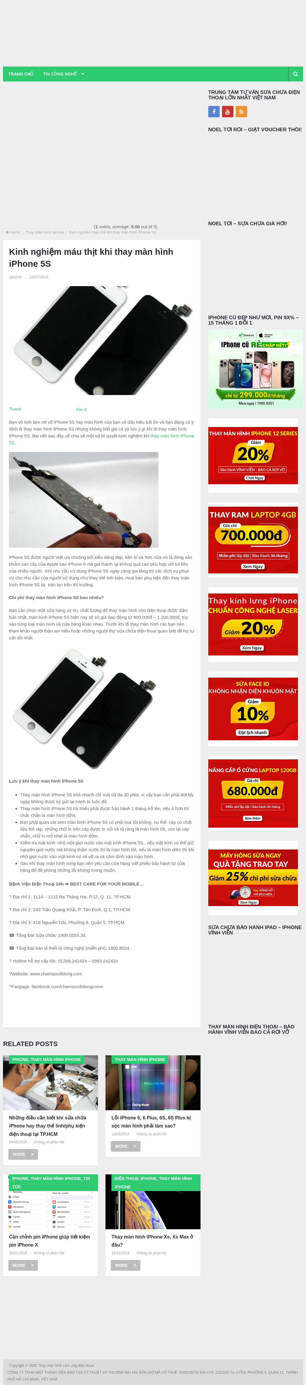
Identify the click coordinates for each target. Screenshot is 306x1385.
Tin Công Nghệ (60, 74)
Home (15, 232)
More (23, 1154)
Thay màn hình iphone (44, 232)
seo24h (15, 277)
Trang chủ (20, 74)
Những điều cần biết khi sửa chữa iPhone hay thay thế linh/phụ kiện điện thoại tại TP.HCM (47, 1126)
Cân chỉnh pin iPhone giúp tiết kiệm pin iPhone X (49, 1241)
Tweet (15, 409)
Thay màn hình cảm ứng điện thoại (66, 1366)
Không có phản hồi (49, 1142)
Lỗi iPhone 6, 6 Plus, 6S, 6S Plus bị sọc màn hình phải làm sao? (151, 1122)
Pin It (81, 409)
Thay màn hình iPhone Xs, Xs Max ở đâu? (152, 1241)
